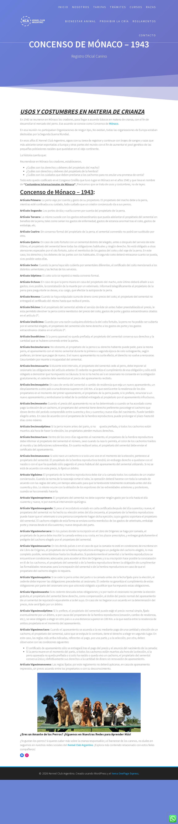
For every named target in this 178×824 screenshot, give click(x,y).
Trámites (118, 7)
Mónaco (113, 123)
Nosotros (80, 7)
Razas (151, 7)
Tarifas (99, 7)
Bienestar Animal (80, 21)
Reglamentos (144, 21)
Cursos (136, 7)
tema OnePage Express (125, 773)
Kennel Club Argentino (80, 745)
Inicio (63, 7)
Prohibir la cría (114, 21)
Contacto (147, 35)
